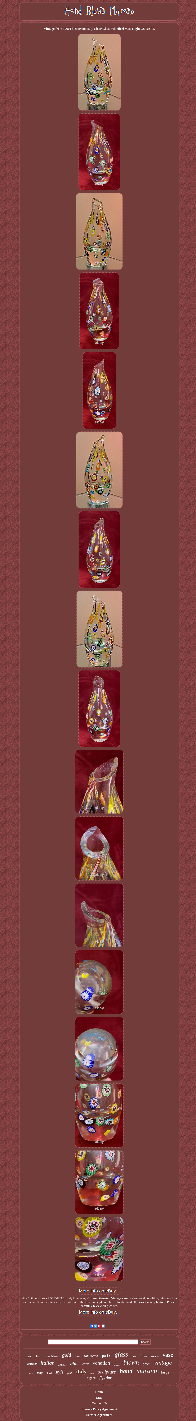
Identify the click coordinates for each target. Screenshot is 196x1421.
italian (48, 1363)
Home (99, 1392)
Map (99, 1397)
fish (134, 1356)
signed (91, 1378)
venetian (101, 1363)
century (155, 1356)
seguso (117, 1365)
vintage (163, 1362)
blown (131, 1362)
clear (38, 1356)
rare (85, 1364)
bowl (143, 1355)
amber (32, 1364)
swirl (92, 1374)
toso (28, 1356)
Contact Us (99, 1403)
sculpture (107, 1371)
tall (31, 1372)
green (146, 1364)
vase (168, 1355)
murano (146, 1370)
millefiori (62, 1365)
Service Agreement (99, 1415)
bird (49, 1373)
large (165, 1372)
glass (121, 1354)
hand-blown (51, 1356)
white (77, 1356)
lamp (40, 1372)
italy (81, 1371)
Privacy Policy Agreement (99, 1409)
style (60, 1372)
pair (106, 1356)
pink (69, 1373)
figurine (106, 1378)
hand (126, 1371)
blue (74, 1363)
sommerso (91, 1356)
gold (66, 1355)
